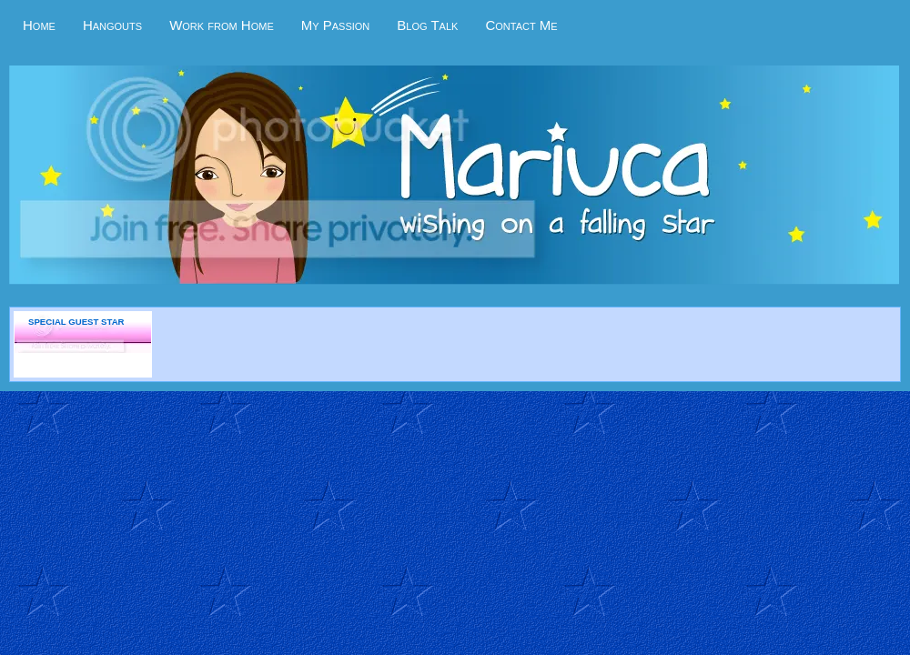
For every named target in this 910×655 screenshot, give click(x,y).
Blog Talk (427, 25)
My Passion (335, 25)
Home (39, 25)
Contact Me (521, 25)
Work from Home (221, 25)
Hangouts (112, 25)
